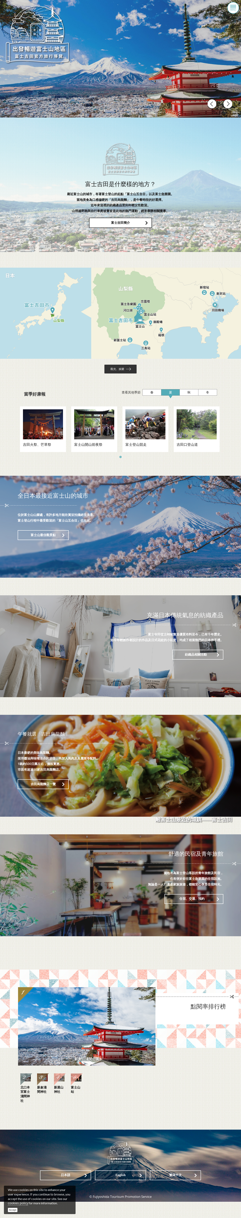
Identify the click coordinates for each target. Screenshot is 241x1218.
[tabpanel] (42, 432)
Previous (212, 104)
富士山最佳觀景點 (43, 538)
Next (227, 104)
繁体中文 (175, 1191)
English (120, 1191)
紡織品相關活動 (196, 658)
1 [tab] (120, 461)
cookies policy (18, 1203)
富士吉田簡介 (120, 222)
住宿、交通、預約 (191, 902)
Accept (12, 1210)
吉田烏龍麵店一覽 (43, 787)
